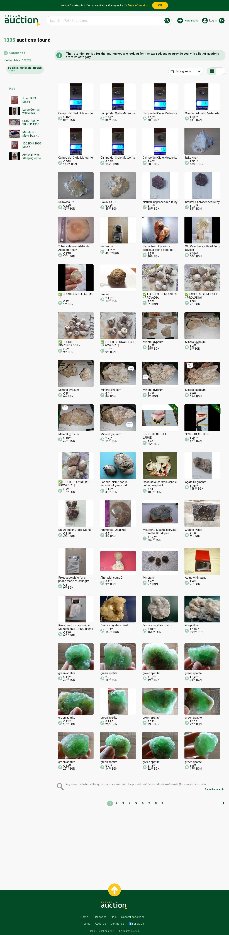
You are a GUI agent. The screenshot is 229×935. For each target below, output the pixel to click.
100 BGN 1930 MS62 (31, 145)
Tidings (85, 923)
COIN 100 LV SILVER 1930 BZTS (30, 122)
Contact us (117, 923)
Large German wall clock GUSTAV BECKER (31, 111)
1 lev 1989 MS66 (29, 100)
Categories (17, 53)
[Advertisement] (24, 232)
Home (84, 917)
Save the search (214, 789)
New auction (192, 20)
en (221, 20)
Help (114, 917)
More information (138, 5)
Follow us (137, 923)
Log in (213, 20)
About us (100, 923)
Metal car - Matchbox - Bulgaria (29, 134)
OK (160, 5)
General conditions (133, 917)
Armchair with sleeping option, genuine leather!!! (32, 156)
